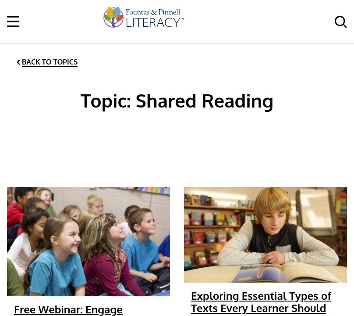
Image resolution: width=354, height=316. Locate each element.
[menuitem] (143, 21)
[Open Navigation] (13, 21)
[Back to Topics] (46, 62)
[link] (143, 21)
